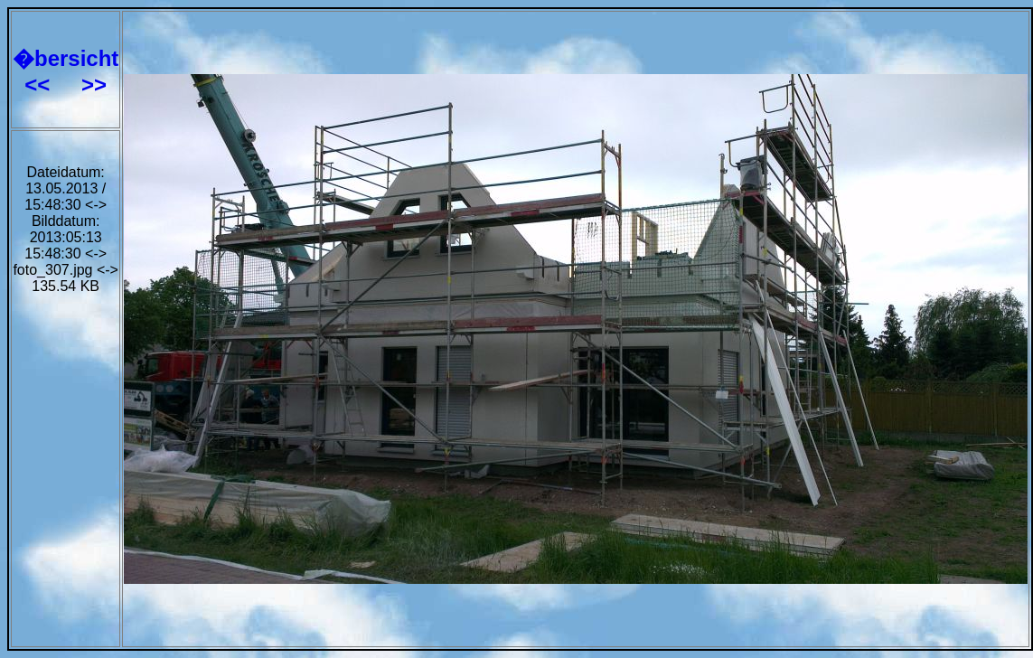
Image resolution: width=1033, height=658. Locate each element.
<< (40, 84)
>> (94, 84)
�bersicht (65, 58)
